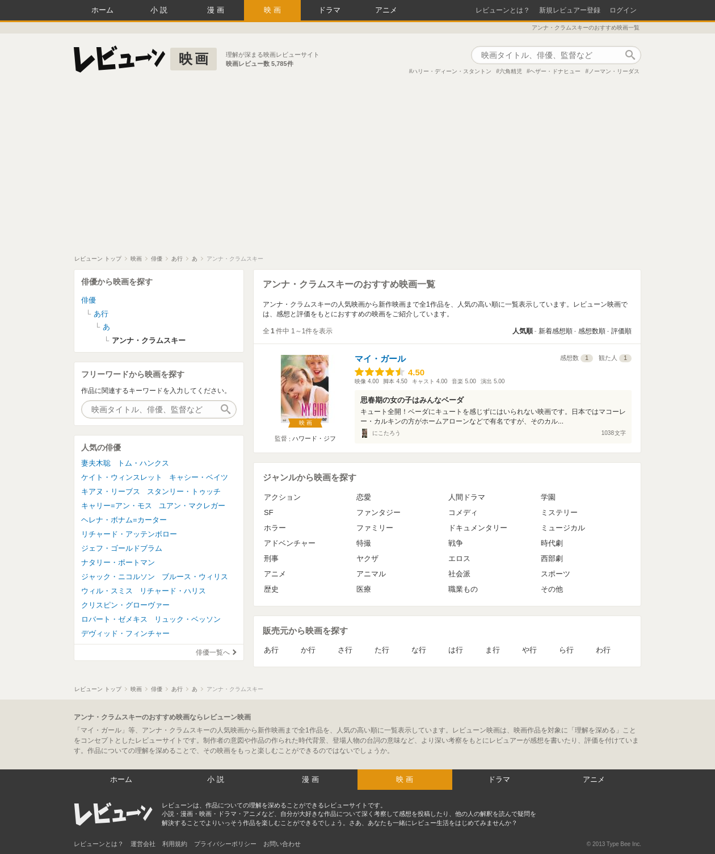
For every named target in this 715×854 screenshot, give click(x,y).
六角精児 (510, 71)
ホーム (102, 10)
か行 (308, 650)
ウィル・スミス (107, 591)
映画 (273, 10)
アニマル (371, 574)
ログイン (623, 10)
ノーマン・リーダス (614, 71)
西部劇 (552, 558)
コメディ (463, 512)
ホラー (275, 528)
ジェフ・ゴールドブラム (121, 548)
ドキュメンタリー (477, 528)
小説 (160, 10)
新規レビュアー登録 (569, 10)
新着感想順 (556, 331)
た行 (382, 650)
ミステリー (559, 512)
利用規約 (174, 843)
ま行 (492, 650)
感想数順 (591, 331)
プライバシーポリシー (225, 843)
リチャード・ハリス (173, 591)
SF (269, 512)
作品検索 (630, 55)
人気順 (522, 331)
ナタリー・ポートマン (118, 562)
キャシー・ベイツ (198, 477)
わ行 (603, 650)
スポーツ (555, 574)
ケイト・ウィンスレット (121, 477)
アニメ (386, 10)
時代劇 (552, 543)
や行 (529, 650)
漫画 (216, 10)
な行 (418, 650)
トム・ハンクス (143, 463)
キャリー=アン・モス (116, 505)
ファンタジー (378, 512)
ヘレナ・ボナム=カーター (124, 520)
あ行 (271, 650)
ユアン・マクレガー (192, 505)
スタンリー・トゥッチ (184, 491)
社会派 (459, 574)
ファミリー (374, 528)
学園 (548, 497)
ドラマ (329, 10)
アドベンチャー (290, 543)
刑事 (271, 558)
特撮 (363, 543)
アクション (282, 497)
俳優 (88, 300)
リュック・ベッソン (187, 619)
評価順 (621, 331)
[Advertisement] (357, 169)
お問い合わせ (282, 843)
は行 (455, 650)
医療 (363, 589)
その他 (552, 589)
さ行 (345, 650)
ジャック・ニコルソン (118, 576)
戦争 (455, 543)
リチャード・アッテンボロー (129, 534)
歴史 (271, 589)
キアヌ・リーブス (110, 491)
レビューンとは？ (503, 10)
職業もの (463, 589)
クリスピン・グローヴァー (125, 605)
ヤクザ (367, 558)
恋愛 (363, 497)
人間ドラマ (466, 497)
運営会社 (143, 843)
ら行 (566, 650)
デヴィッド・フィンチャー (125, 633)
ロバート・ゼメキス (114, 619)
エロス (459, 558)
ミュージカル (563, 528)
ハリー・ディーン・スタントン (451, 71)
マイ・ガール (380, 358)
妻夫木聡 (96, 463)
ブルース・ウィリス (195, 576)
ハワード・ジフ (314, 438)
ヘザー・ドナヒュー (555, 71)
